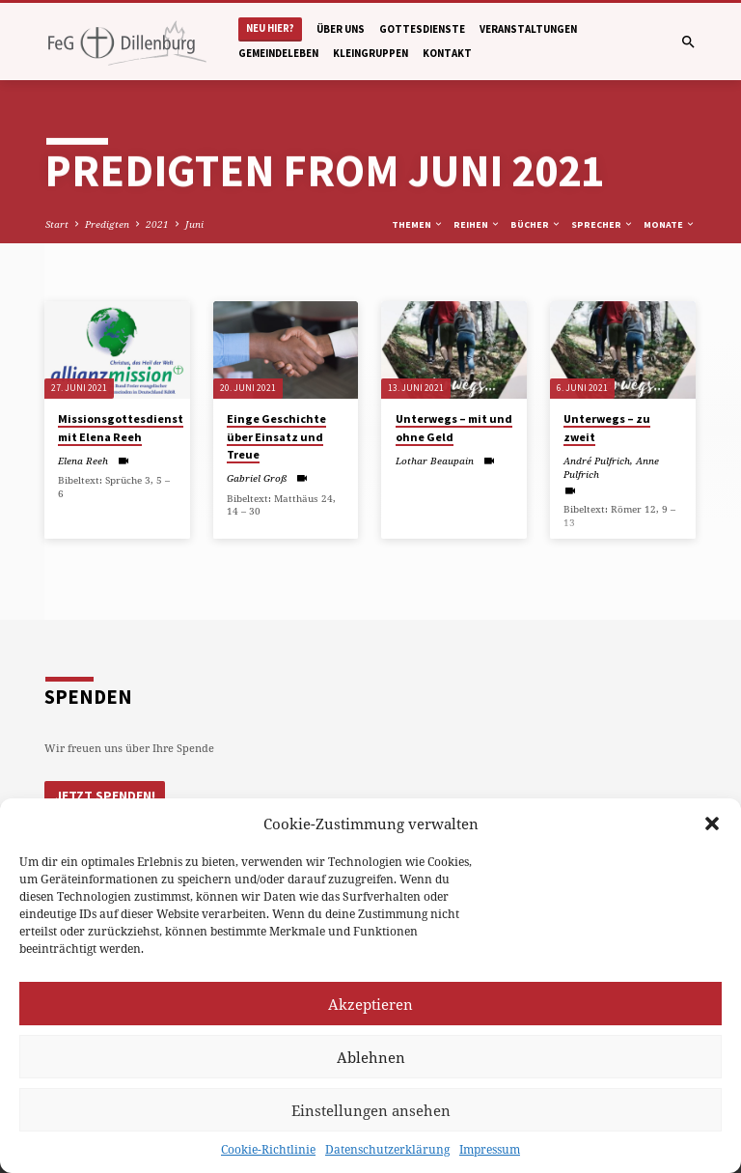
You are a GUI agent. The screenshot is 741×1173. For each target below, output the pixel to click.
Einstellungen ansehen (371, 1110)
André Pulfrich (596, 460)
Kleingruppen (370, 53)
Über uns (340, 29)
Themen (418, 224)
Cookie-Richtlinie (268, 1149)
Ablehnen (371, 1057)
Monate (670, 224)
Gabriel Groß (257, 478)
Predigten (107, 224)
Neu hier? (270, 28)
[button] (712, 823)
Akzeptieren (370, 1004)
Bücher (536, 224)
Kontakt (447, 53)
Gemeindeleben (278, 53)
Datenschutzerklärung (387, 1149)
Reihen (477, 224)
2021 (157, 224)
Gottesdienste (422, 29)
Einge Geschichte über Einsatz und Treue (276, 436)
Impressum (489, 1149)
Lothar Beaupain (435, 460)
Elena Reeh (83, 460)
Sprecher (602, 224)
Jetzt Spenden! (103, 795)
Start (57, 224)
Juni (194, 224)
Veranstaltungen (528, 29)
